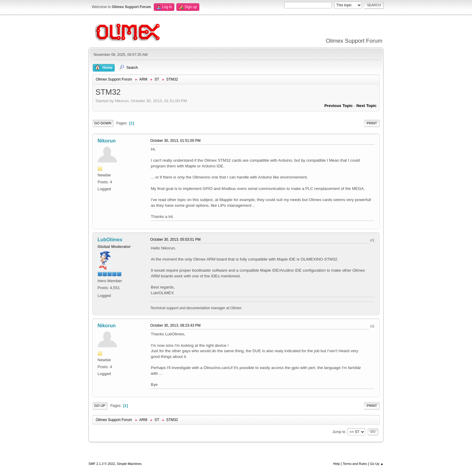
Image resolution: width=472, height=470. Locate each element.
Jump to (338, 431)
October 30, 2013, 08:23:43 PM (175, 325)
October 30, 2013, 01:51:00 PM (175, 141)
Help (336, 463)
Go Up (99, 405)
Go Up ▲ (377, 463)
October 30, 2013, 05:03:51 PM (175, 239)
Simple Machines (129, 463)
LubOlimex (110, 239)
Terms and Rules (355, 463)
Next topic (366, 105)
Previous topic (338, 105)
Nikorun (107, 140)
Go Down (102, 123)
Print (372, 123)
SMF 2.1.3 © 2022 (101, 463)
